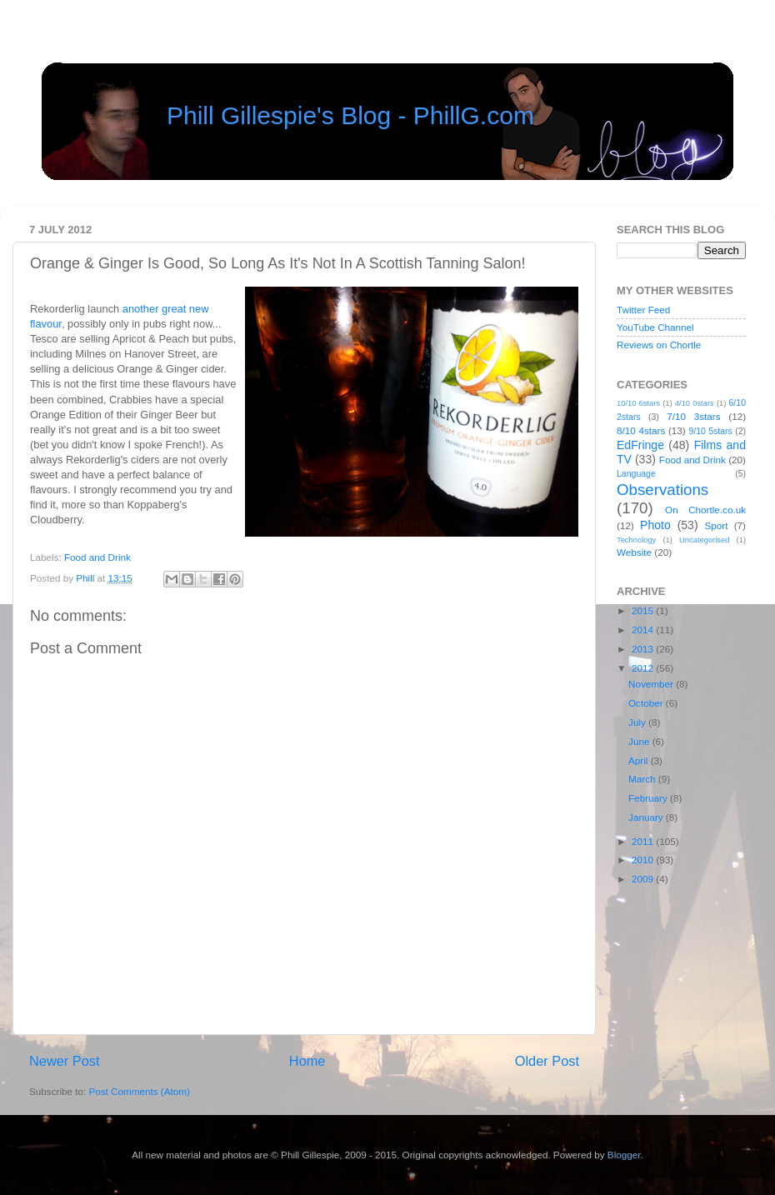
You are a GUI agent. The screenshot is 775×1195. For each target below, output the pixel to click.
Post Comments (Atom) (138, 1091)
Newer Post (64, 1060)
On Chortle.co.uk (705, 509)
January (647, 817)
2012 (644, 667)
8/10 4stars (641, 430)
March (643, 778)
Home (307, 1060)
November (652, 683)
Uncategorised (704, 540)
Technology (636, 540)
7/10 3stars (693, 416)
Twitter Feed (643, 309)
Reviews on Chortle (659, 344)
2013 (644, 648)
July (638, 722)
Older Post (547, 1060)
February (649, 797)
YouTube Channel (655, 327)
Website (634, 552)
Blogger (624, 1154)
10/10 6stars (638, 403)
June (640, 741)
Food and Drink (97, 557)
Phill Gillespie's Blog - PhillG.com (350, 115)
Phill (86, 577)
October (647, 703)
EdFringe (640, 445)
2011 (644, 841)
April (639, 760)
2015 (644, 610)
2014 (644, 629)
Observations (662, 489)
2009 (644, 878)
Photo (655, 525)
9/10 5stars (710, 431)
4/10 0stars (694, 403)
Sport (716, 525)
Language (636, 473)
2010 (644, 859)
